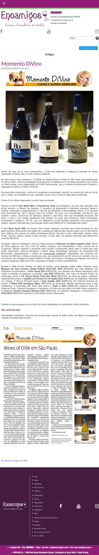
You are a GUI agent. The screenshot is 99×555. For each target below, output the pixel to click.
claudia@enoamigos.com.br (63, 20)
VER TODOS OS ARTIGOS (88, 48)
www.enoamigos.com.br (20, 304)
